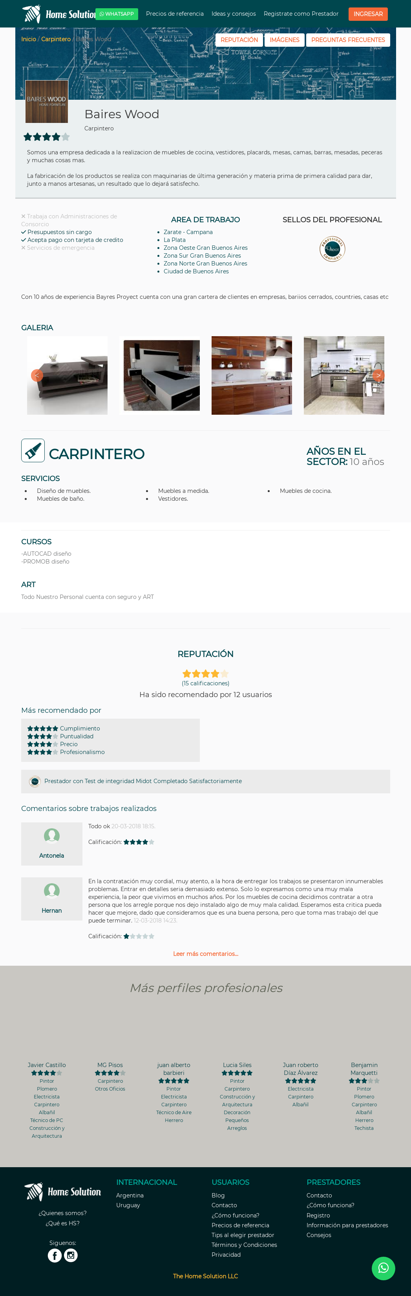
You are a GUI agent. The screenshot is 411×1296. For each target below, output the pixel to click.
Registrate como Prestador (302, 13)
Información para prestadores (347, 1225)
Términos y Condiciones (244, 1244)
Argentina (130, 1195)
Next (376, 375)
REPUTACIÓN (239, 40)
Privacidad (226, 1254)
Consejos (319, 1235)
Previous (35, 375)
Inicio (28, 39)
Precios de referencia (175, 13)
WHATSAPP (117, 14)
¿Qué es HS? (63, 1223)
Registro (318, 1215)
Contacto (224, 1205)
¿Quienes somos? (62, 1213)
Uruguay (128, 1205)
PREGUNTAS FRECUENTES (348, 40)
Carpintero (56, 39)
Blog (218, 1195)
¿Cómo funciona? (235, 1215)
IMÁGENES (285, 40)
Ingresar (368, 14)
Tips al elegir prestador (243, 1235)
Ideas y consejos (235, 13)
